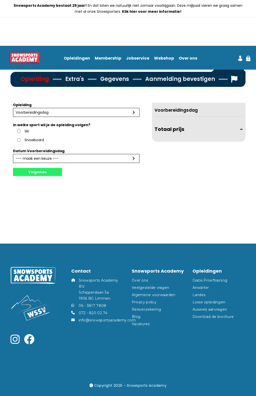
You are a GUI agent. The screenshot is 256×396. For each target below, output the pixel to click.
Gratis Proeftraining (210, 280)
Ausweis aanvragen (209, 309)
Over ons (188, 58)
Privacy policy (144, 302)
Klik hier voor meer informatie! (152, 11)
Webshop (164, 58)
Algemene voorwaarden (154, 295)
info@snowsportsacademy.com (107, 320)
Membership (108, 58)
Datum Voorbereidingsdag (38, 150)
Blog (136, 316)
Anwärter (200, 287)
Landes (199, 295)
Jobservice (137, 58)
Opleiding (22, 104)
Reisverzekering (146, 309)
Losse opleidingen (209, 302)
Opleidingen (77, 58)
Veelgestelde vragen (150, 287)
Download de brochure (213, 316)
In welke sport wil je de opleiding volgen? (51, 124)
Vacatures (141, 324)
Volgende (37, 171)
